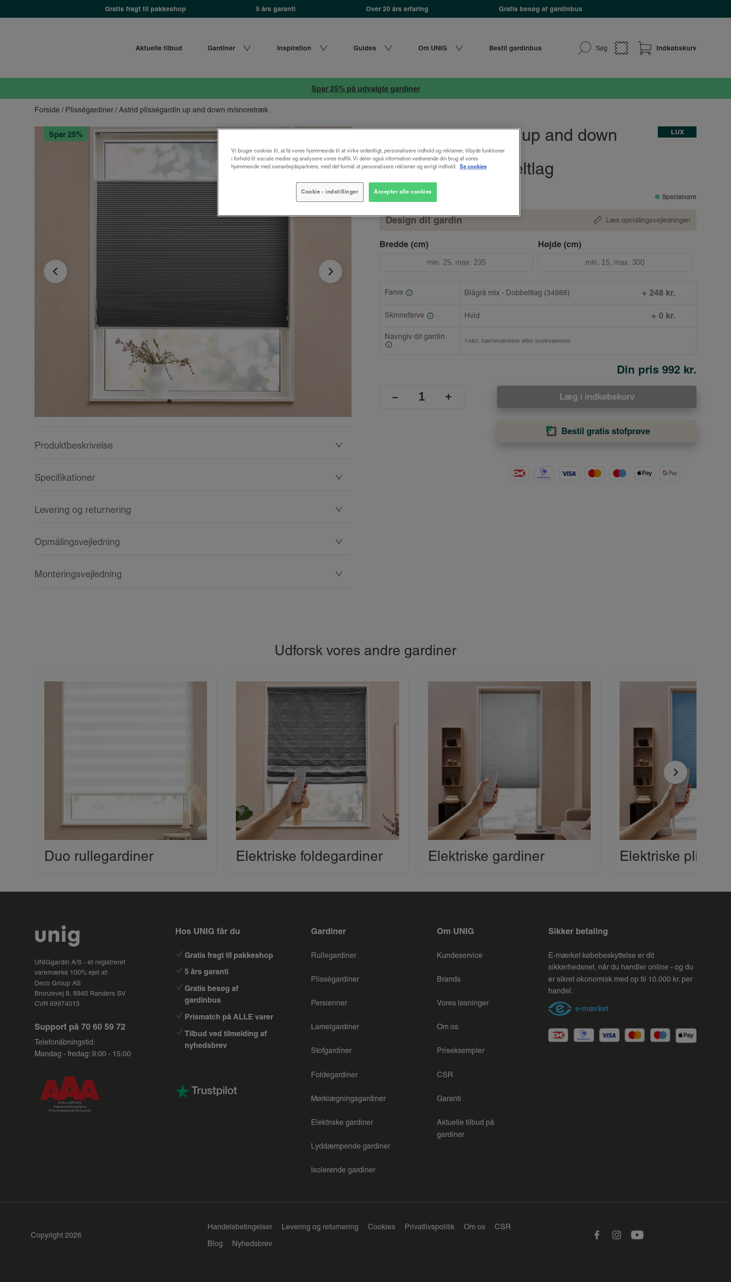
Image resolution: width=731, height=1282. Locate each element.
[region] (368, 172)
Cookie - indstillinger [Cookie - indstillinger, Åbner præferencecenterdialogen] (330, 191)
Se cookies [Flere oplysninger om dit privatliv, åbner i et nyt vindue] (473, 166)
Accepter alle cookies (403, 191)
